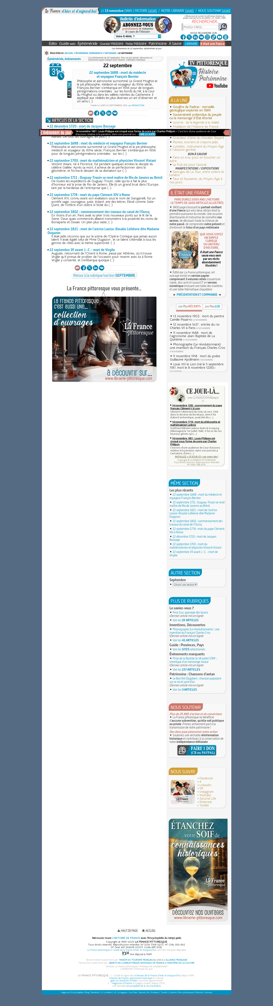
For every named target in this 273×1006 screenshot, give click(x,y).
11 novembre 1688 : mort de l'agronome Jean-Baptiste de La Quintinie (192, 336)
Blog (87, 992)
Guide (67, 43)
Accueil (69, 53)
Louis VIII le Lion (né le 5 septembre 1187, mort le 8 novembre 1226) (197, 366)
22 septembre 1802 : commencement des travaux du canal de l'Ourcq (99, 211)
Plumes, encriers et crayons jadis (195, 142)
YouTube (205, 795)
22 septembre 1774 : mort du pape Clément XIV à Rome (89, 194)
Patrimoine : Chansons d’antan (192, 674)
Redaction (138, 105)
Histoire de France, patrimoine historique (130, 978)
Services (208, 992)
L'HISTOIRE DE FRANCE (126, 938)
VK (201, 788)
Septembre (110, 53)
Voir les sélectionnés (189, 649)
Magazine (65, 992)
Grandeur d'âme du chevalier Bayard (198, 138)
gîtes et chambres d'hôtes (124, 980)
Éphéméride (87, 43)
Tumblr (204, 805)
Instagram (206, 792)
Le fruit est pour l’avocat (189, 165)
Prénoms (199, 992)
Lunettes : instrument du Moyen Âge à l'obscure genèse (196, 148)
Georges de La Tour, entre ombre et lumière (196, 173)
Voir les (186, 620)
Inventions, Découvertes (187, 624)
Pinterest (205, 802)
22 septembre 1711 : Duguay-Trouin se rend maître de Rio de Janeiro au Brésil (105, 177)
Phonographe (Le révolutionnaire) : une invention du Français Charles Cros (197, 346)
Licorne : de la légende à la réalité (196, 122)
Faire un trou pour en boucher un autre (194, 159)
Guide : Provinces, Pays (186, 644)
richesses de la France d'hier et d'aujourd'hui (157, 975)
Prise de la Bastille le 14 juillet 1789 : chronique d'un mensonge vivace (193, 660)
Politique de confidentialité (153, 966)
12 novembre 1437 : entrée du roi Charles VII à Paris (194, 326)
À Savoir (175, 43)
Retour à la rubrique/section (104, 275)
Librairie (173, 992)
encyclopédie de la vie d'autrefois (143, 985)
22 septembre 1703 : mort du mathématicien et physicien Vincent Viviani (102, 160)
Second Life (207, 799)
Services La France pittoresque (122, 966)
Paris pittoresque (186, 992)
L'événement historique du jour (136, 968)
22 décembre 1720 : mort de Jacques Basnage (82, 126)
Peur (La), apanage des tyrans (190, 612)
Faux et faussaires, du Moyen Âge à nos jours (195, 180)
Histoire (111, 43)
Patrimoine (158, 43)
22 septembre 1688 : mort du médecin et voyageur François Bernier (98, 143)
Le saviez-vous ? (181, 608)
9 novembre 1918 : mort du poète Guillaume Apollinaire (195, 358)
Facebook (206, 778)
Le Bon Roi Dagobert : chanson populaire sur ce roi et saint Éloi (195, 680)
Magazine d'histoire (122, 983)
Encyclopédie (77, 992)
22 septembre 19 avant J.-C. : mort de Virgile (82, 249)
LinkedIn (205, 785)
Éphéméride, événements (88, 53)
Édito (53, 43)
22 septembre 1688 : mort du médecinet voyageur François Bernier (117, 74)
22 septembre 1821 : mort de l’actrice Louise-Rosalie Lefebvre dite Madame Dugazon (103, 231)
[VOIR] (152, 11)
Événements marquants (187, 653)
